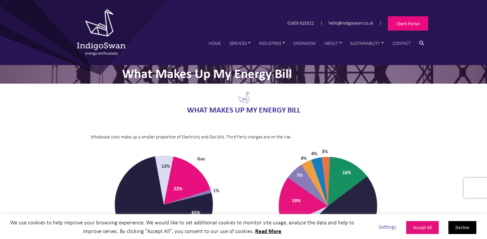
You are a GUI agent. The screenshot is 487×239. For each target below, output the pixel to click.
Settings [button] (388, 226)
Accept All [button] (422, 227)
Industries (270, 43)
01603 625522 (300, 22)
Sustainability (365, 43)
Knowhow (304, 43)
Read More (268, 231)
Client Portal (408, 23)
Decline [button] (462, 227)
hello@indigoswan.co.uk (351, 22)
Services (238, 43)
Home (215, 43)
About (331, 43)
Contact (402, 43)
